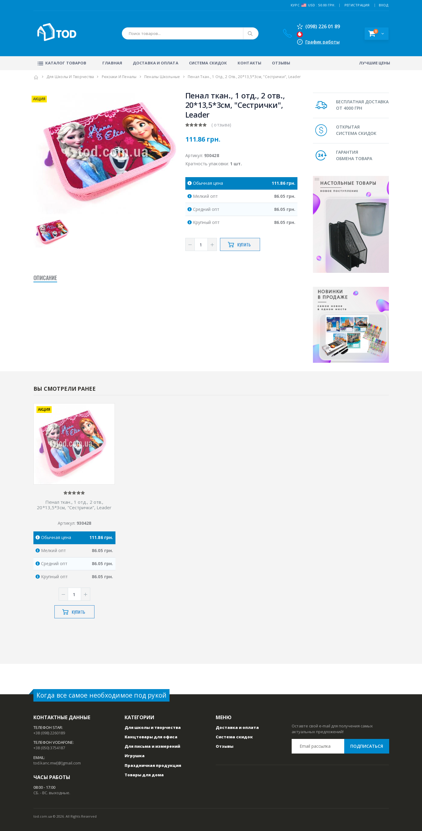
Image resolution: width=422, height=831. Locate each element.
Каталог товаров (61, 63)
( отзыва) (221, 125)
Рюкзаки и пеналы (119, 76)
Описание (45, 278)
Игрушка (135, 755)
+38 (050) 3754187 (49, 747)
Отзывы (281, 63)
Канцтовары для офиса (151, 737)
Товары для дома (144, 775)
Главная (112, 63)
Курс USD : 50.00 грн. (313, 5)
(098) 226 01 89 (318, 26)
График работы (322, 42)
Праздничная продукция (153, 765)
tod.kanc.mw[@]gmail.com (57, 763)
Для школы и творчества (70, 76)
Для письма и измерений (152, 746)
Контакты (249, 63)
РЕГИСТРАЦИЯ (357, 5)
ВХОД (384, 5)
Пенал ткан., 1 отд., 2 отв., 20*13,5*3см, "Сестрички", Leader (74, 505)
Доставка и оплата (155, 63)
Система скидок (208, 63)
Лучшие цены (374, 63)
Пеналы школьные (162, 76)
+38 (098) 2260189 (49, 733)
